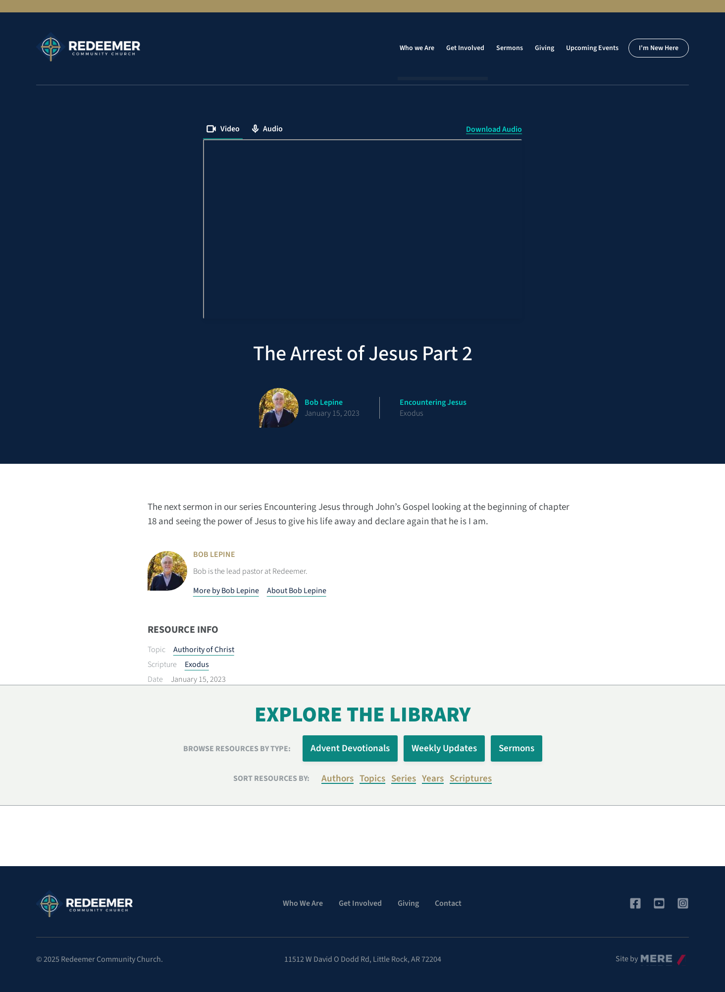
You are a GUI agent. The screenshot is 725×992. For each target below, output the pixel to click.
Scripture (162, 664)
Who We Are (303, 903)
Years (433, 778)
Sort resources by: (271, 778)
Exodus (197, 664)
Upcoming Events (592, 48)
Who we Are (417, 48)
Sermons (509, 48)
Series (403, 778)
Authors (337, 778)
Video (223, 128)
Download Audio (494, 129)
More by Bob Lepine (226, 590)
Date (155, 679)
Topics (372, 778)
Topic (156, 649)
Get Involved (465, 48)
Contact (448, 903)
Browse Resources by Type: (237, 748)
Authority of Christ (203, 649)
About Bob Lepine (296, 590)
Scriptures (471, 778)
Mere (648, 956)
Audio (267, 128)
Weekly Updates (444, 748)
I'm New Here (658, 48)
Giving (544, 48)
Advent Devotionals (350, 748)
